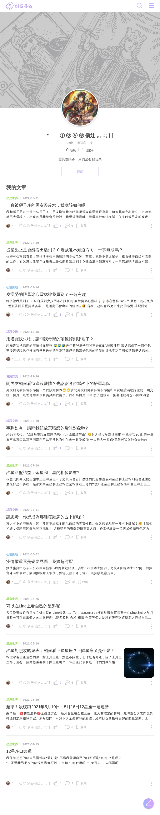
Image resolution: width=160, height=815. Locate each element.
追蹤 (80, 171)
